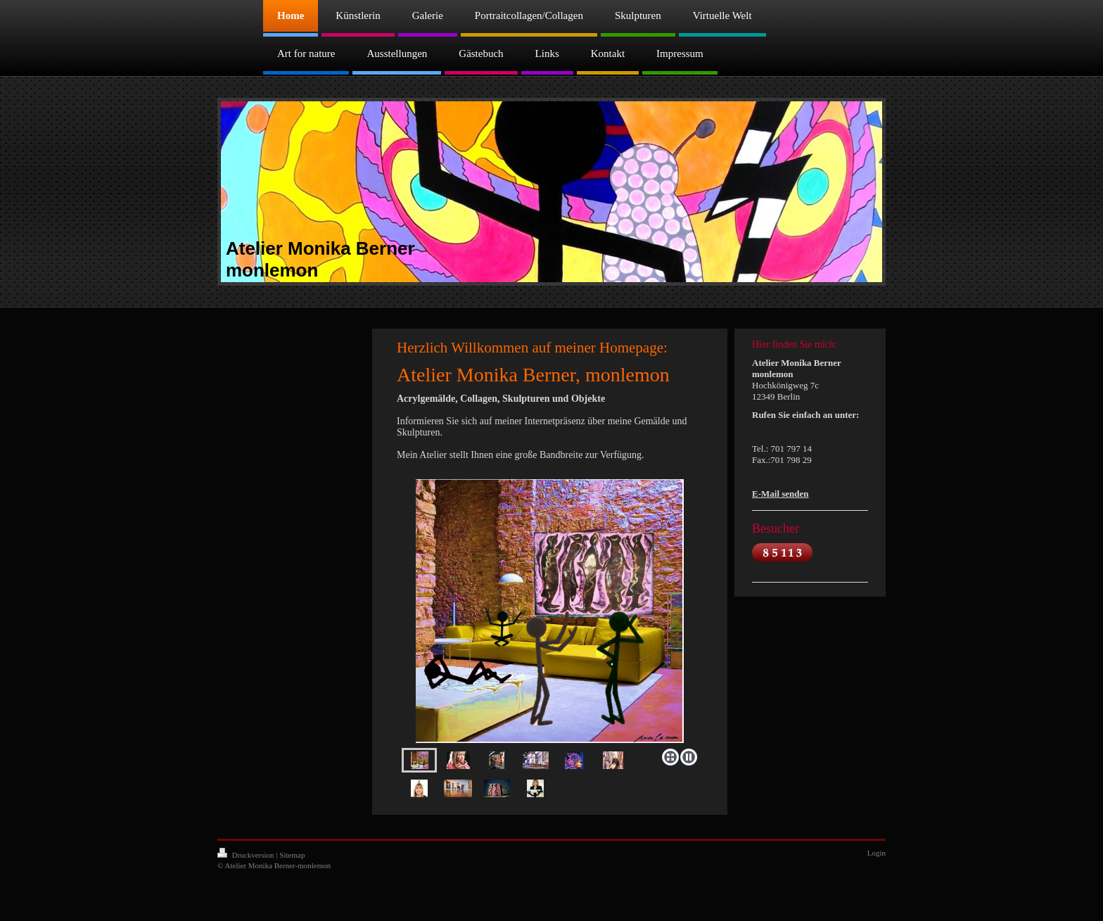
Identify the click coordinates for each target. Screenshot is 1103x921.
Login (876, 853)
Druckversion (246, 855)
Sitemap (292, 855)
